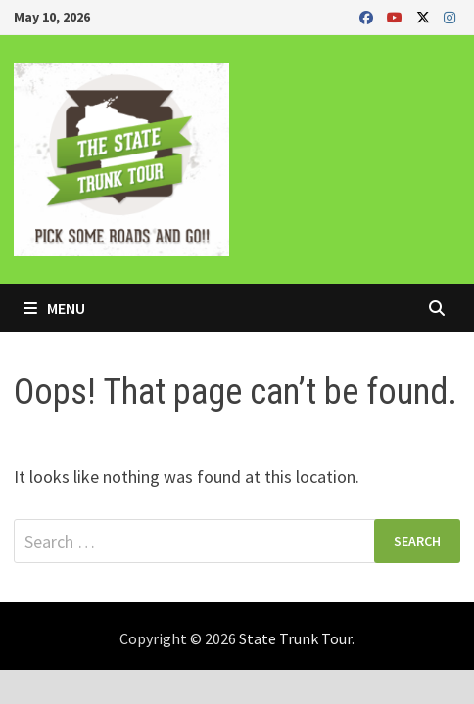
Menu (54, 308)
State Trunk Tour (295, 638)
